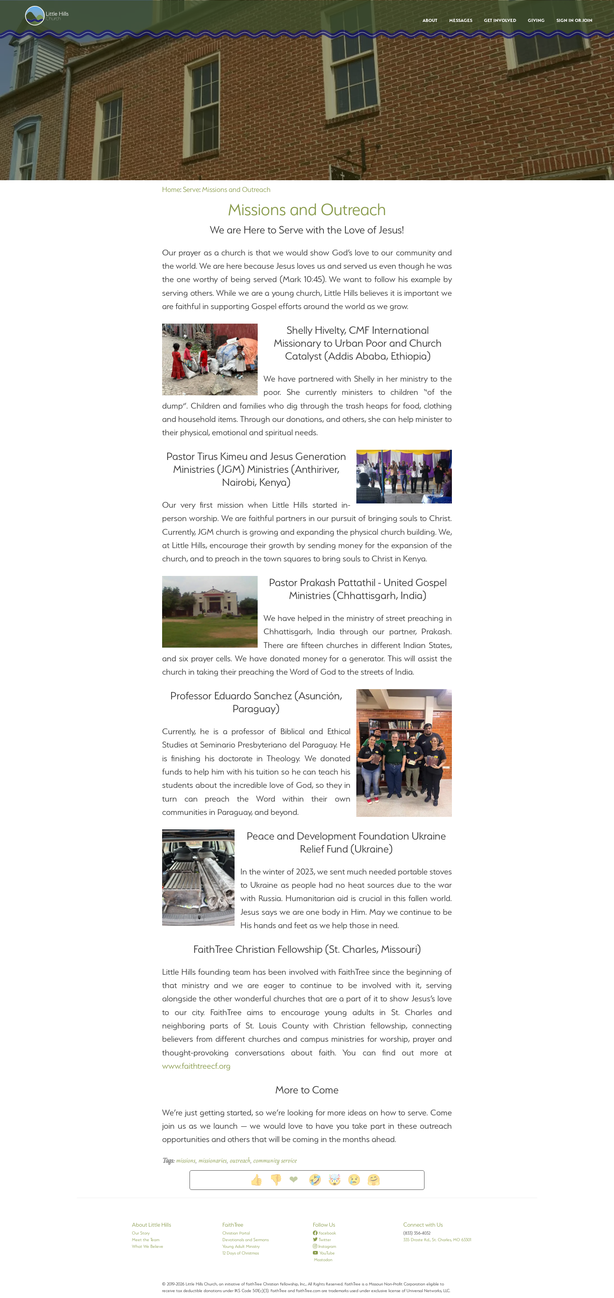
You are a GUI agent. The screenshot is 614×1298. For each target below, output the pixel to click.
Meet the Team (145, 1239)
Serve (191, 189)
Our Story (141, 1233)
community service (275, 1161)
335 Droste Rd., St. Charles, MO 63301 (437, 1239)
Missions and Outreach (236, 189)
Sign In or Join (574, 20)
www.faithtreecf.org (196, 1066)
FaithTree (232, 1225)
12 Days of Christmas (240, 1253)
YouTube (324, 1253)
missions (185, 1161)
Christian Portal (236, 1233)
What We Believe (147, 1246)
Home (171, 189)
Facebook (324, 1233)
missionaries (213, 1161)
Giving (536, 20)
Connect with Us (423, 1225)
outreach (240, 1161)
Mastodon (322, 1259)
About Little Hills (151, 1225)
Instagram (324, 1246)
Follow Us (324, 1225)
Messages (460, 20)
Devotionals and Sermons (245, 1239)
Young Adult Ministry (241, 1246)
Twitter (322, 1239)
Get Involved (500, 20)
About (430, 20)
